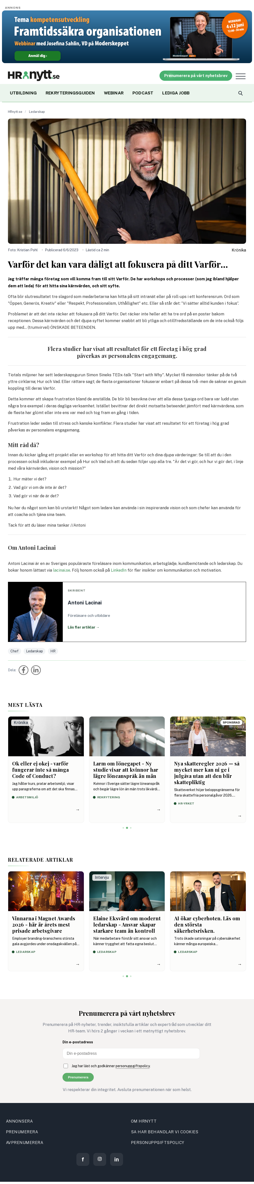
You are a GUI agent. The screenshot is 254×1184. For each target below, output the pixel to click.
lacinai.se (61, 570)
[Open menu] (240, 76)
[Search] (240, 92)
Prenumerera (78, 1077)
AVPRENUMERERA (24, 1142)
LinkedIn (119, 570)
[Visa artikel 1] (123, 828)
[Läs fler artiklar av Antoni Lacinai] (127, 612)
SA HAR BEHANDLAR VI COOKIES (164, 1132)
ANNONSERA (19, 1121)
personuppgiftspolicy (133, 1066)
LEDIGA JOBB (176, 92)
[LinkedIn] (116, 1159)
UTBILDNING (23, 92)
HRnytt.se (15, 112)
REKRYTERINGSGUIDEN (70, 92)
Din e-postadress (78, 1042)
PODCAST (142, 92)
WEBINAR (114, 92)
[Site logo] (34, 75)
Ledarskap (37, 112)
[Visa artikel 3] (130, 828)
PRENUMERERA (22, 1132)
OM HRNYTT (144, 1121)
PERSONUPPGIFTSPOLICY (157, 1142)
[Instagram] (99, 1159)
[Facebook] (82, 1159)
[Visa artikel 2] (127, 828)
